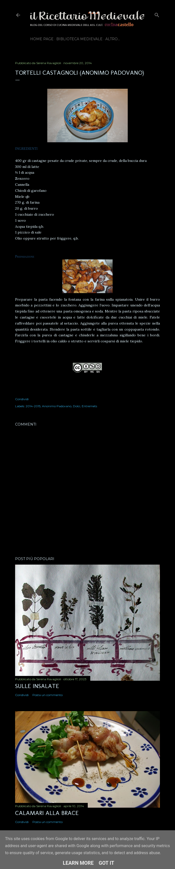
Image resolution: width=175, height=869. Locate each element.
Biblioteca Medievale (79, 39)
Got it (106, 863)
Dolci (76, 406)
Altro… (112, 39)
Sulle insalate (37, 686)
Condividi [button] (22, 399)
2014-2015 (33, 406)
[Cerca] (157, 14)
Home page (42, 39)
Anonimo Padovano (56, 406)
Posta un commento (47, 695)
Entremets (89, 406)
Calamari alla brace (47, 812)
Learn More (78, 863)
